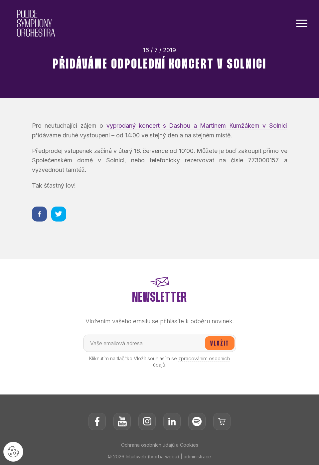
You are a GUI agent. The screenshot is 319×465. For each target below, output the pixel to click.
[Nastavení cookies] (13, 452)
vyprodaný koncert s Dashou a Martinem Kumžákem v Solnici (196, 125)
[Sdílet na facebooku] (39, 214)
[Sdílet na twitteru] (58, 214)
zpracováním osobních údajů (191, 361)
